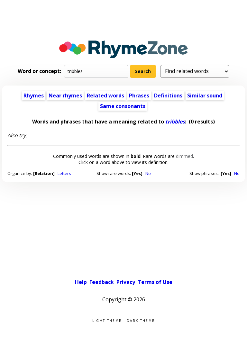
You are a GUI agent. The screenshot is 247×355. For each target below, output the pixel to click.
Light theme (107, 320)
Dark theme (141, 320)
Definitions (168, 95)
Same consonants (122, 106)
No (148, 173)
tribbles (175, 121)
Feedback (101, 282)
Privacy (125, 282)
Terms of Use (155, 282)
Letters (64, 173)
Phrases (139, 95)
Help (81, 282)
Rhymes (33, 95)
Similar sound (204, 95)
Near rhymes (65, 95)
